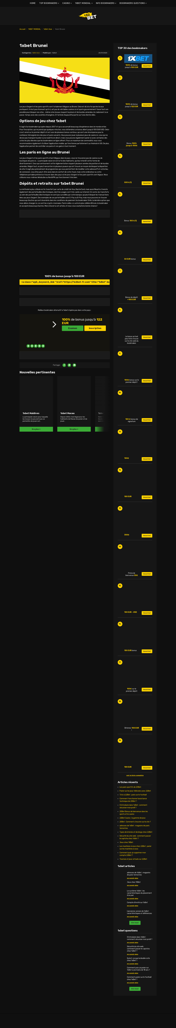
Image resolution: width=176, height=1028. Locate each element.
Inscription (95, 336)
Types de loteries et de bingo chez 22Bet (136, 841)
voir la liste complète (135, 784)
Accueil (22, 29)
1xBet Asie (48, 29)
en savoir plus (132, 887)
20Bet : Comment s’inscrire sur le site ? (135, 830)
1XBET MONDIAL (83, 3)
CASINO (66, 3)
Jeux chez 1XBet (126, 851)
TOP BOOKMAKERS (48, 3)
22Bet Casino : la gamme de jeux (132, 826)
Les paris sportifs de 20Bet (130, 796)
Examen (72, 336)
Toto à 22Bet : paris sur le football (133, 803)
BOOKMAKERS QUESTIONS (132, 3)
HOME (32, 3)
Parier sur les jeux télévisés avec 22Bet (135, 799)
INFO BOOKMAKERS (105, 3)
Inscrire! (147, 74)
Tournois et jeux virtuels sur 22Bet (133, 868)
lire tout (135, 931)
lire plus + (36, 438)
